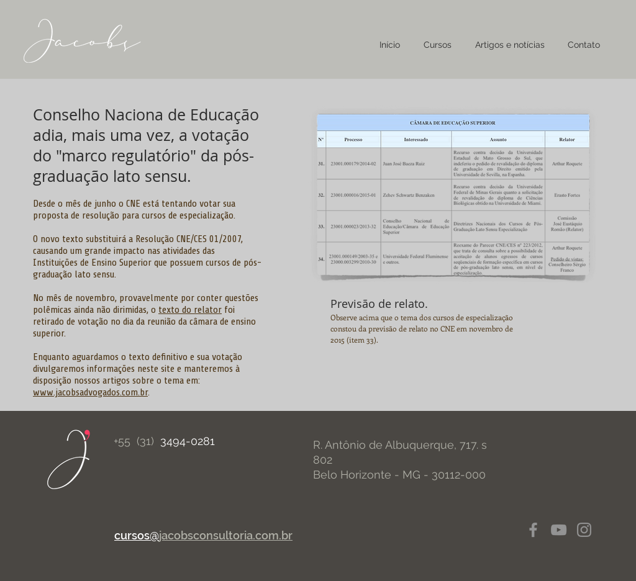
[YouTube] (558, 529)
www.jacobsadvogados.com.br (90, 392)
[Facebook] (533, 529)
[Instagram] (584, 529)
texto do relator (190, 309)
